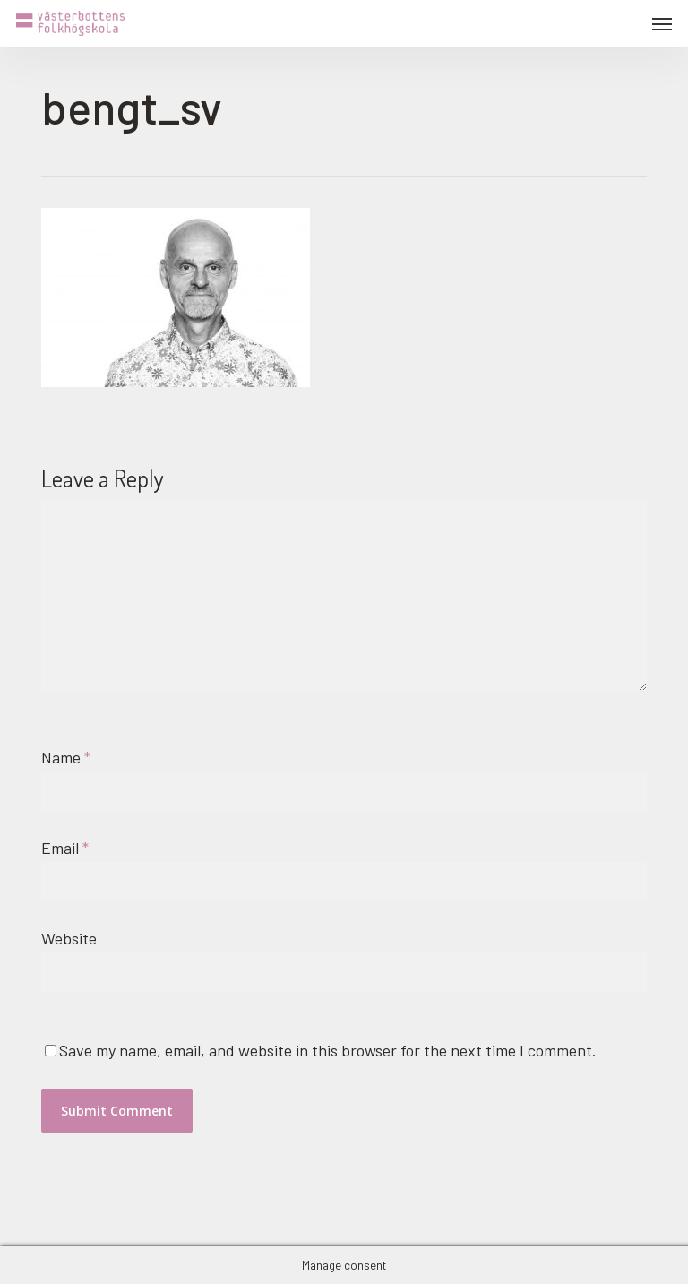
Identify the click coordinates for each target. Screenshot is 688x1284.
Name (65, 757)
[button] (662, 23)
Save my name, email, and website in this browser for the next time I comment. (328, 1050)
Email (65, 847)
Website (69, 938)
